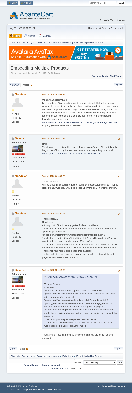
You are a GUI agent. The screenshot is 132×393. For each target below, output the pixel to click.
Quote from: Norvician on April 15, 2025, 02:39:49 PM (72, 277)
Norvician (21, 94)
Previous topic (100, 76)
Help (98, 386)
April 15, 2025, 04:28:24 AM (53, 94)
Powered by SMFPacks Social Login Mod (44, 389)
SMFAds (10, 389)
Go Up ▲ (121, 386)
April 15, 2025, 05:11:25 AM (53, 176)
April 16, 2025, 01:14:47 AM (53, 270)
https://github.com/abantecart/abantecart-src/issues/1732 (71, 153)
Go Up (13, 349)
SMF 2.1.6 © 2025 (14, 386)
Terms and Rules (109, 386)
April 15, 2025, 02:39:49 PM (53, 213)
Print (119, 85)
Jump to (78, 362)
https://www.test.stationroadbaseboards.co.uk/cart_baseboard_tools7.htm (79, 122)
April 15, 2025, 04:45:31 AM (53, 138)
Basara (19, 138)
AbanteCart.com (59, 368)
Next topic (115, 76)
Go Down (14, 85)
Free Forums (21, 389)
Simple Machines (30, 386)
